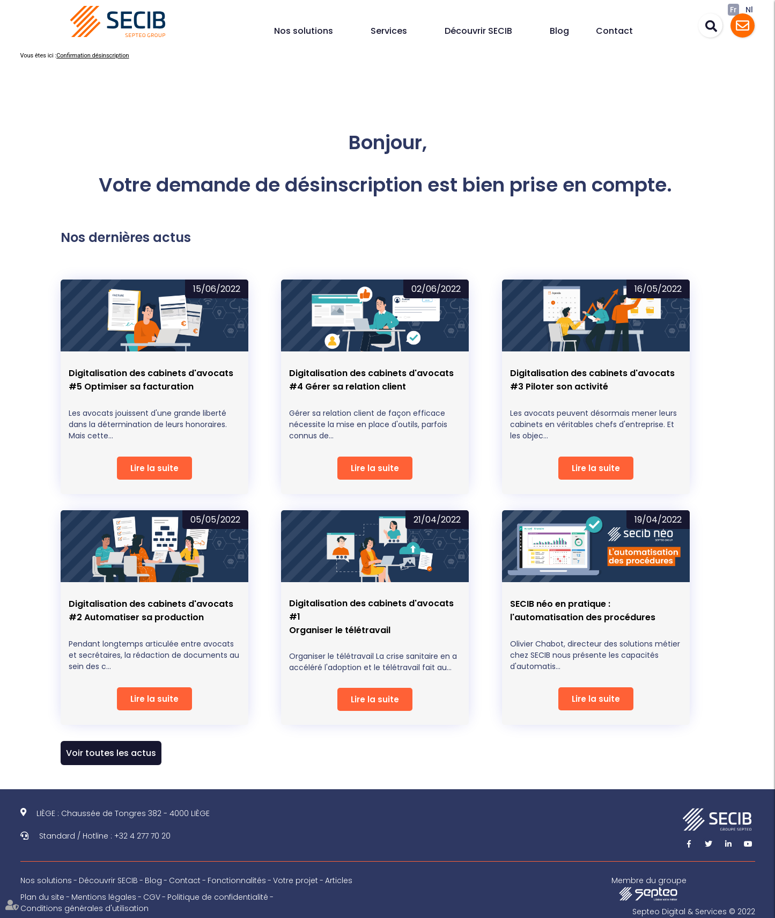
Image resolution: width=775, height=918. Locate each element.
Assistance (742, 25)
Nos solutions (303, 31)
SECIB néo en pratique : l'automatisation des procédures (582, 610)
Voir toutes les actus (111, 753)
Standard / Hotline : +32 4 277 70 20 (105, 836)
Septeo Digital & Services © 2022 (693, 911)
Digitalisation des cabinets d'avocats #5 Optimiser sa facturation (151, 380)
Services (389, 31)
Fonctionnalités (237, 880)
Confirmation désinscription (92, 55)
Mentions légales (103, 897)
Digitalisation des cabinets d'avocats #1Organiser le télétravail (371, 616)
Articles (338, 880)
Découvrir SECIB (478, 31)
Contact (614, 31)
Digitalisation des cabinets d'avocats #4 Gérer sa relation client (371, 380)
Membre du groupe (649, 888)
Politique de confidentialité (217, 897)
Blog (559, 31)
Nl (749, 9)
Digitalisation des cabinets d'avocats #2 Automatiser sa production (151, 610)
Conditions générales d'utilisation (84, 908)
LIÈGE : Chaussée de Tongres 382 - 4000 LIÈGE (123, 813)
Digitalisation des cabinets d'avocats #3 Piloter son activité (592, 380)
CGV (151, 897)
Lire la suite (154, 468)
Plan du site (42, 897)
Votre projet (295, 880)
